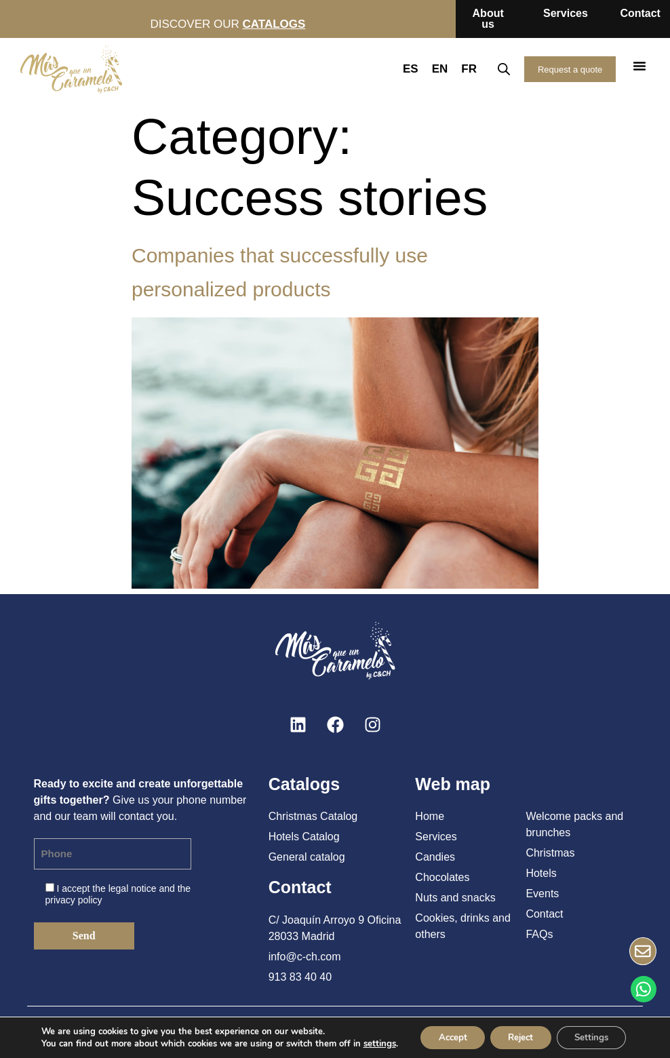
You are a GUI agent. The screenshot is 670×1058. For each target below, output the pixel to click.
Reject (520, 1036)
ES (404, 68)
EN (433, 68)
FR (462, 68)
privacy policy (73, 900)
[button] (639, 66)
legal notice (133, 888)
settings (369, 1043)
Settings (598, 1036)
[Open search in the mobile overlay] (497, 69)
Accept (445, 1036)
